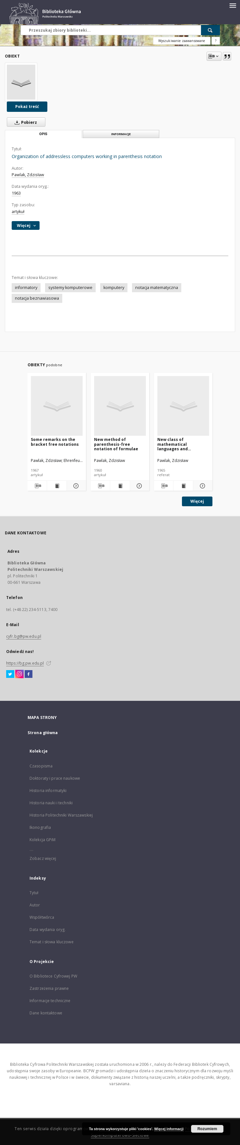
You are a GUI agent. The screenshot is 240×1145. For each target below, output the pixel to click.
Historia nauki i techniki (51, 803)
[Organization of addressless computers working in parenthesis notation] (21, 82)
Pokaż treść (27, 106)
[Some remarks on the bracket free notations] (56, 406)
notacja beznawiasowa (37, 298)
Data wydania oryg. (48, 929)
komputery (113, 287)
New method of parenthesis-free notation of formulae (116, 444)
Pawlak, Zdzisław (28, 174)
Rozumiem (207, 1129)
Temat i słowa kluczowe (52, 942)
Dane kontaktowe (46, 1013)
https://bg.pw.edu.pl (25, 663)
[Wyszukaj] (210, 30)
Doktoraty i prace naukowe (55, 778)
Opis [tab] (43, 134)
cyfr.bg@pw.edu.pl (23, 636)
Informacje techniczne (50, 1000)
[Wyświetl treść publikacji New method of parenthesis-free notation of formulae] (119, 486)
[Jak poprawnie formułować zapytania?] (215, 41)
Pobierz (24, 122)
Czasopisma (41, 766)
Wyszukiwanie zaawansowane (181, 40)
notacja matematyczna (156, 287)
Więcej (197, 501)
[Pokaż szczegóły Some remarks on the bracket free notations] (75, 486)
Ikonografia (40, 827)
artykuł (18, 211)
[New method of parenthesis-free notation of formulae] (120, 406)
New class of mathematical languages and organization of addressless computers (181, 444)
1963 (16, 193)
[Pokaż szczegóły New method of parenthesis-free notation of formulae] (138, 486)
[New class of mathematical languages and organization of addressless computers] (183, 406)
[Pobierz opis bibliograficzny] (37, 486)
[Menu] (232, 5)
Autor (35, 905)
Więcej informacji (169, 1129)
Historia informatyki (48, 790)
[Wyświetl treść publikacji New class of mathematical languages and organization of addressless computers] (183, 486)
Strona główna (43, 732)
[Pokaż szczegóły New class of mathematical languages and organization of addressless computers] (201, 486)
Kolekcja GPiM (43, 839)
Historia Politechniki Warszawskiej (61, 815)
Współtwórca (42, 917)
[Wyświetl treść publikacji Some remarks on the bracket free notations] (56, 486)
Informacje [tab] (121, 134)
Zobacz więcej (43, 858)
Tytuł (34, 892)
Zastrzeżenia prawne (49, 988)
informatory (26, 287)
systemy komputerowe (70, 287)
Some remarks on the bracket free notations (55, 442)
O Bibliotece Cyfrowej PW (53, 976)
